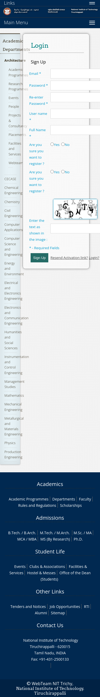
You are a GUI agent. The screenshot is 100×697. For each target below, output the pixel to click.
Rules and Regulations (37, 505)
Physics (10, 442)
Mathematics (14, 395)
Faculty (85, 499)
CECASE (10, 178)
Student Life (50, 551)
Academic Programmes (29, 499)
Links (9, 3)
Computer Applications (13, 227)
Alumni (41, 612)
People (13, 106)
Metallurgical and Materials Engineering (14, 426)
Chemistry (12, 201)
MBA (32, 539)
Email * (35, 73)
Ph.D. (78, 539)
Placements (17, 134)
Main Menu (16, 22)
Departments (63, 499)
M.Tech (46, 532)
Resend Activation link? (69, 257)
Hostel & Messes (41, 572)
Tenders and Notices (28, 606)
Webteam (15, 162)
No (65, 144)
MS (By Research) (55, 539)
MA (89, 532)
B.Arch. (30, 532)
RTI (86, 606)
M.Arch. (63, 532)
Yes (54, 144)
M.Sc (78, 532)
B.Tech (14, 532)
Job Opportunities (65, 606)
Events (13, 97)
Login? (94, 257)
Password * (38, 85)
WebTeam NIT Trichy (52, 683)
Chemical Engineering (13, 190)
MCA (21, 539)
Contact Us (50, 625)
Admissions (50, 517)
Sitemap (58, 612)
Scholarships (71, 505)
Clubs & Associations (47, 566)
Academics (50, 484)
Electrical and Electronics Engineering (13, 290)
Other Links (50, 591)
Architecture (15, 60)
